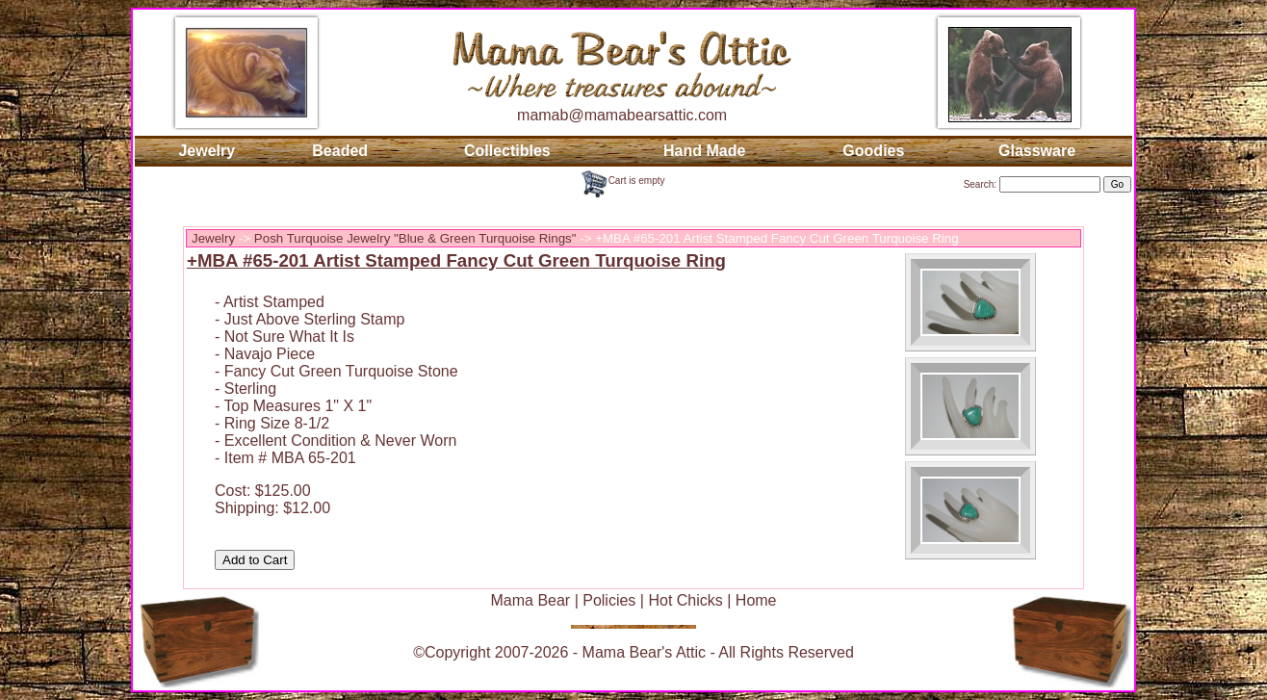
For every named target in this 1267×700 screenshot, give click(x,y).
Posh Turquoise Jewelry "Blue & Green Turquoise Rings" (415, 238)
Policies (608, 600)
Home (756, 600)
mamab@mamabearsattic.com (622, 115)
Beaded (340, 151)
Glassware (1036, 151)
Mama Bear (530, 600)
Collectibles (507, 151)
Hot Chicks (685, 600)
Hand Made (704, 151)
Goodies (873, 151)
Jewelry (206, 151)
